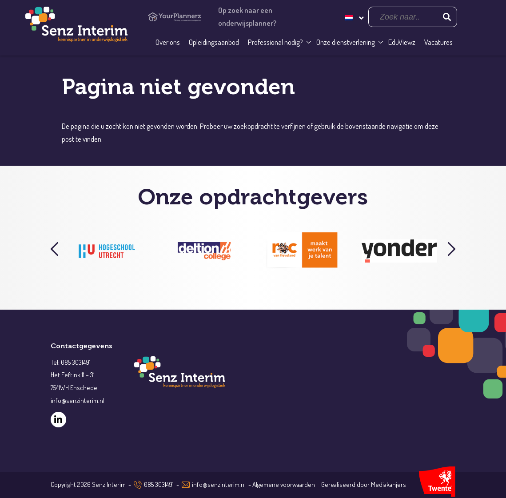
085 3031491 (159, 484)
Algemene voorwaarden (283, 484)
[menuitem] (353, 17)
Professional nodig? (275, 42)
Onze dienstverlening (345, 42)
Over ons (167, 42)
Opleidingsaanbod (214, 42)
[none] (353, 17)
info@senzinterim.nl (219, 484)
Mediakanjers (388, 484)
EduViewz (401, 42)
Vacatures (438, 42)
